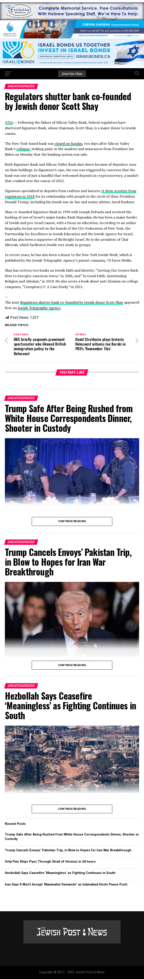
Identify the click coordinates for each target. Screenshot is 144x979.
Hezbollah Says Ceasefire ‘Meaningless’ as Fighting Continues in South (60, 873)
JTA (9, 122)
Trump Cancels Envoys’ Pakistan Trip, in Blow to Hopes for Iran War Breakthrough (68, 850)
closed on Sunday (68, 143)
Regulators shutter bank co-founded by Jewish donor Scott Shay (71, 302)
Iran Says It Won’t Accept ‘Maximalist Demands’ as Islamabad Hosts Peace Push (66, 884)
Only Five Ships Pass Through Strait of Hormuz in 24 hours (50, 862)
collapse (23, 148)
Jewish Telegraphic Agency (39, 307)
